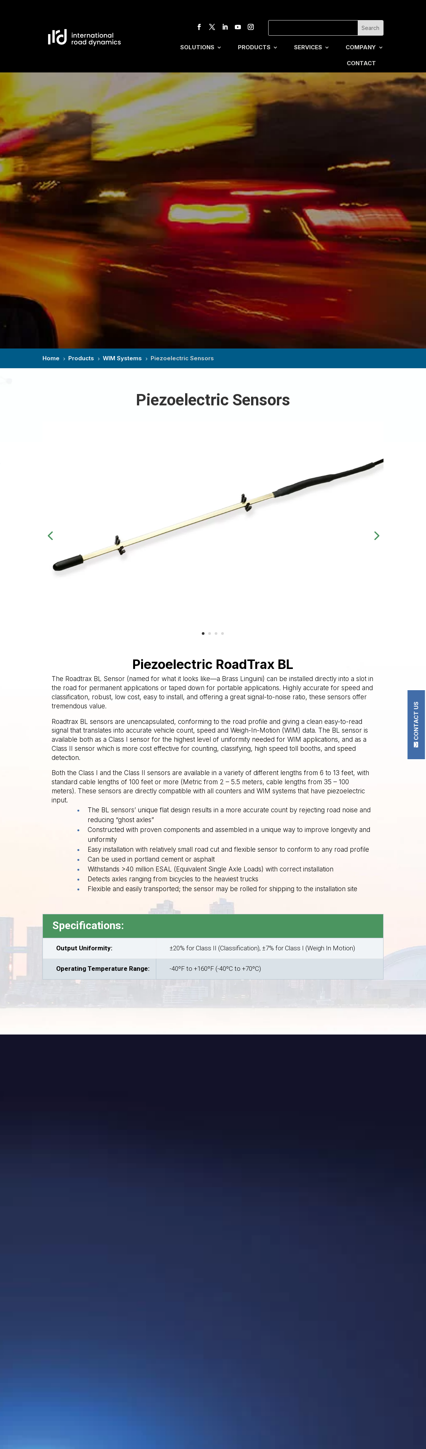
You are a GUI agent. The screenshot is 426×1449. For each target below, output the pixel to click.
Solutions (197, 48)
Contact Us (416, 721)
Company (361, 48)
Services (308, 48)
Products (254, 48)
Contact (361, 64)
